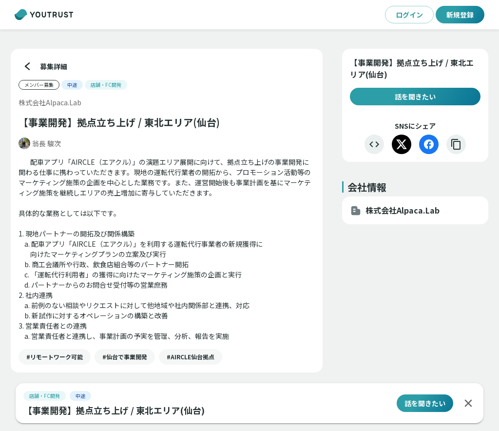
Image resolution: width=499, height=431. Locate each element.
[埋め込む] (374, 144)
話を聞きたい (415, 96)
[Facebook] (429, 144)
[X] (401, 144)
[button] (55, 357)
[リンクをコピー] (456, 144)
